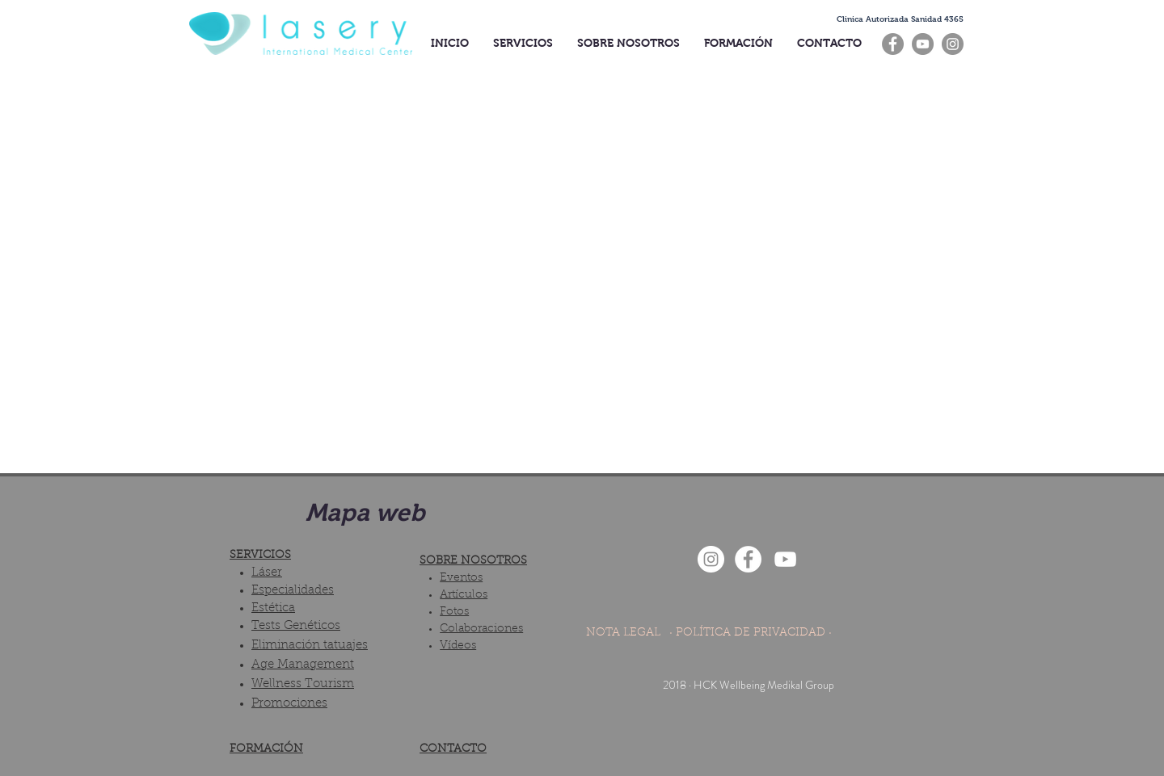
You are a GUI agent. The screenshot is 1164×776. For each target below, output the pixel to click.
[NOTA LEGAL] (622, 634)
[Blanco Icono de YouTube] (785, 559)
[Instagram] (953, 44)
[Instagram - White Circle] (711, 559)
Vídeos (458, 646)
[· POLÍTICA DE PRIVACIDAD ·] (750, 634)
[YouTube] (923, 44)
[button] (900, 19)
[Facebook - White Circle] (748, 559)
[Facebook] (893, 44)
